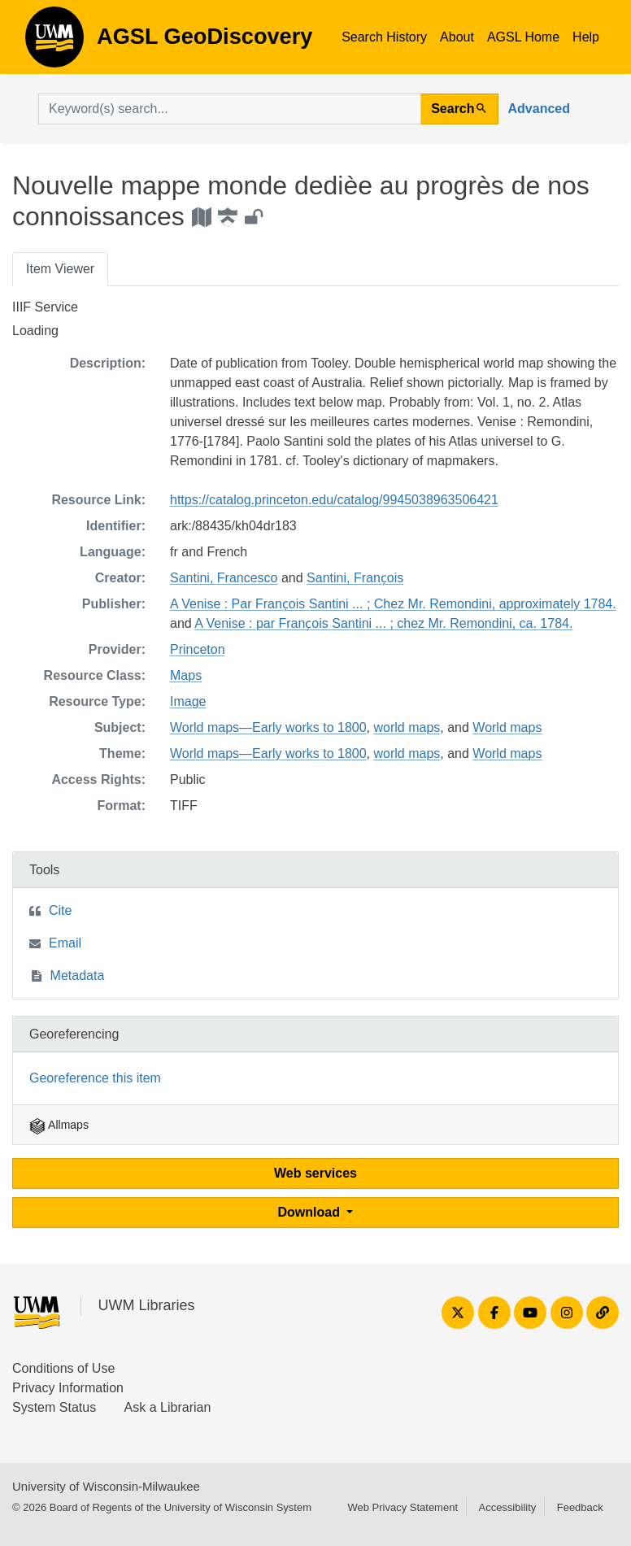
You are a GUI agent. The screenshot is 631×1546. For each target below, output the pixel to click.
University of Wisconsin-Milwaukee (106, 1486)
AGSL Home (523, 37)
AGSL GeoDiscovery (54, 42)
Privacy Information (68, 1388)
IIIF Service (45, 307)
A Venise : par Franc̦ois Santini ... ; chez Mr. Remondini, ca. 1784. (383, 623)
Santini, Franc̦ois (355, 578)
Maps (186, 675)
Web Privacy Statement (402, 1507)
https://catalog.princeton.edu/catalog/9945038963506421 (334, 500)
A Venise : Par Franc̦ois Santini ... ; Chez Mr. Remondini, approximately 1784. (393, 604)
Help (585, 37)
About (457, 37)
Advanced (539, 108)
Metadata (77, 975)
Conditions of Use (63, 1368)
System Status (54, 1407)
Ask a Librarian (167, 1407)
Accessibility (507, 1507)
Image (188, 701)
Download (311, 1212)
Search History (384, 37)
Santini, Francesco (224, 578)
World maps (507, 727)
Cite (60, 910)
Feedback (580, 1507)
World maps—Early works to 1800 (268, 727)
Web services (315, 1173)
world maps (406, 727)
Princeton (197, 649)
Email (65, 943)
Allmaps (59, 1124)
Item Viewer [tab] (60, 269)
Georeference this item (95, 1078)
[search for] (229, 109)
